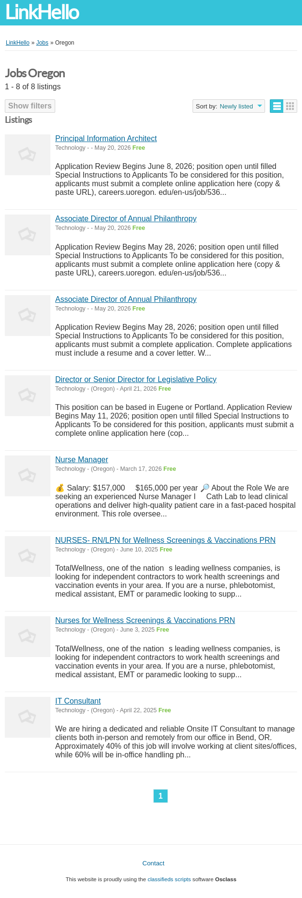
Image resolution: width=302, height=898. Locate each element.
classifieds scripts (169, 879)
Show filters (30, 106)
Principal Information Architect (106, 138)
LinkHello (41, 12)
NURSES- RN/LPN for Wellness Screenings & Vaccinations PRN (165, 540)
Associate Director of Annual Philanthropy (125, 219)
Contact (154, 863)
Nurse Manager (81, 459)
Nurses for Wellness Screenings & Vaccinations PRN (145, 620)
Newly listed (236, 106)
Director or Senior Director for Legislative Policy (136, 379)
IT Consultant (78, 701)
